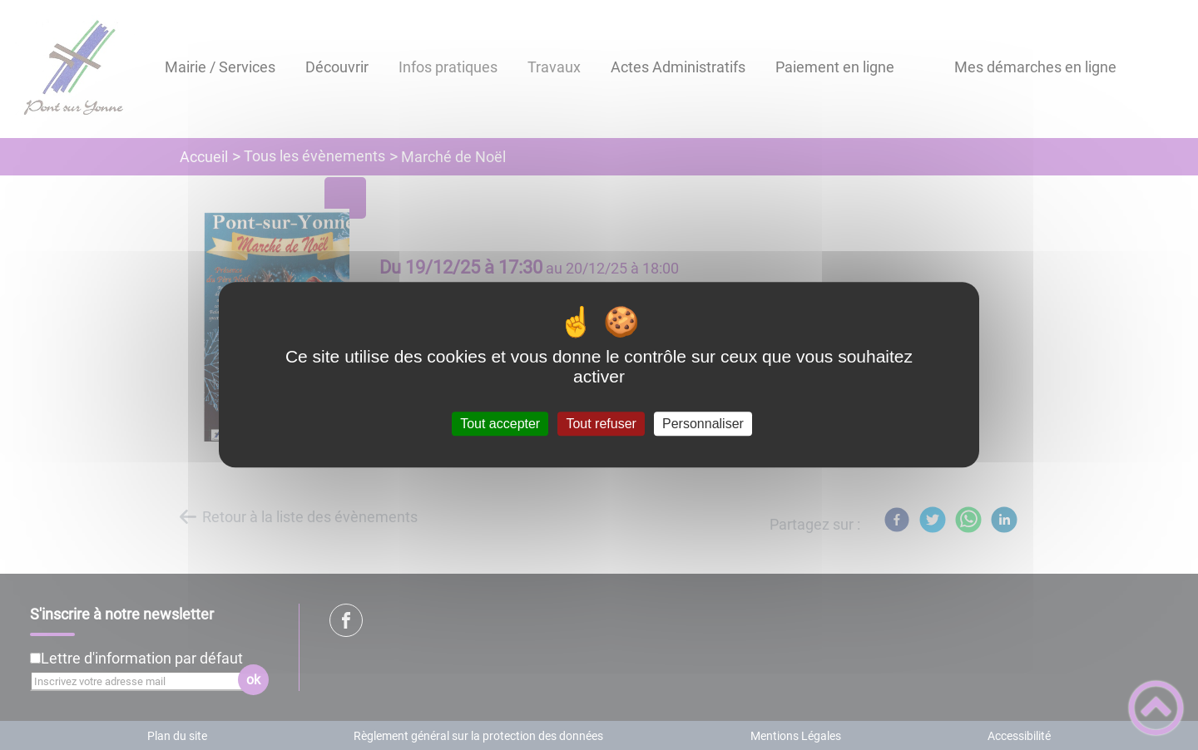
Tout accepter (500, 424)
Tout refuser (601, 424)
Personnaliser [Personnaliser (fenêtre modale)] (703, 424)
